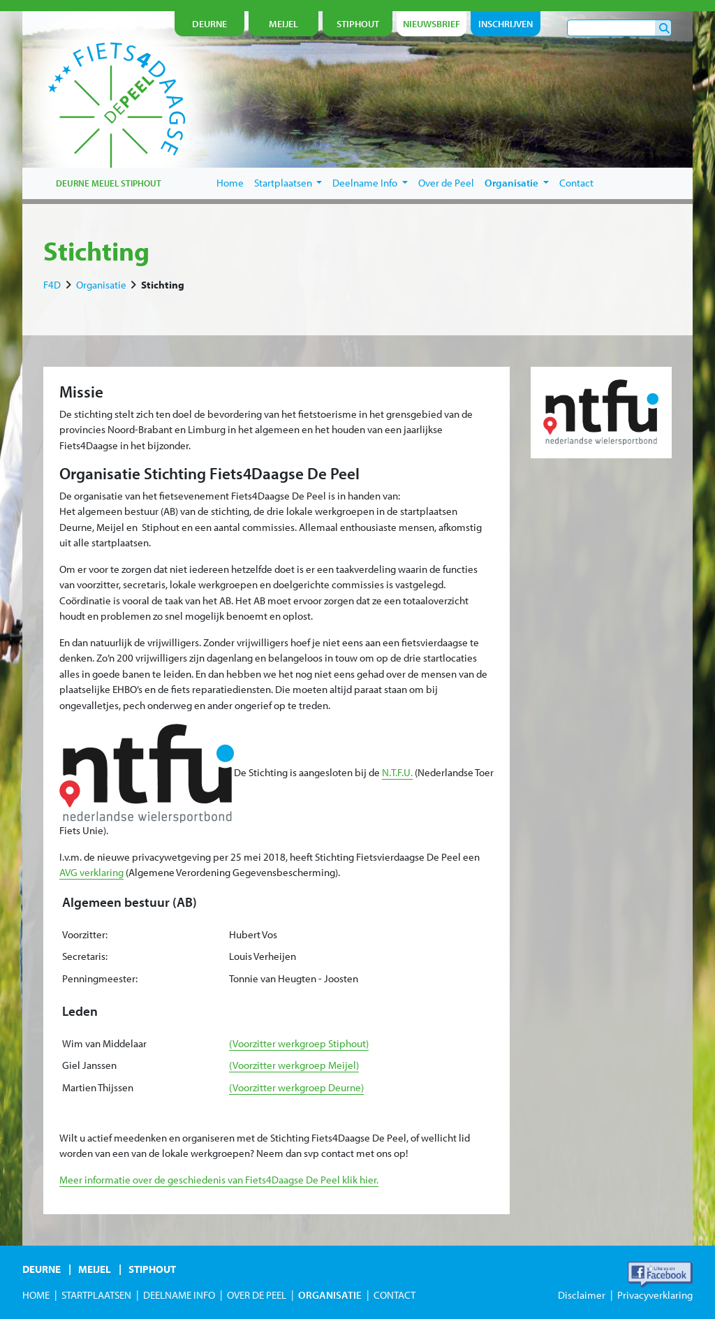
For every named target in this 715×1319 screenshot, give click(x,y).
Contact (576, 182)
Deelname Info (370, 182)
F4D (52, 284)
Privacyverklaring (655, 1295)
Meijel (94, 1269)
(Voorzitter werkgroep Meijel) (294, 1065)
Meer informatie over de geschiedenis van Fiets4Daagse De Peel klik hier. (218, 1179)
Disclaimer (581, 1295)
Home (230, 182)
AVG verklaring (91, 872)
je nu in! (634, 137)
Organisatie (517, 182)
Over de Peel (446, 182)
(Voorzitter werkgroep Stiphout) (299, 1043)
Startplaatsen (288, 182)
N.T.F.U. (397, 772)
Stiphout (152, 1269)
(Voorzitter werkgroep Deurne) (296, 1087)
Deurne (41, 1269)
